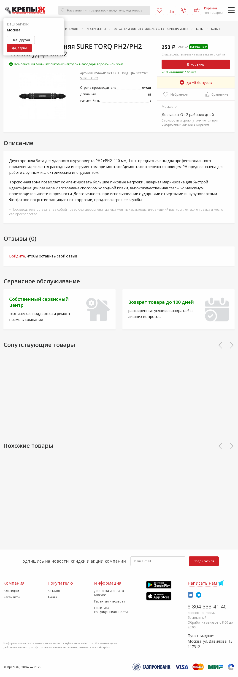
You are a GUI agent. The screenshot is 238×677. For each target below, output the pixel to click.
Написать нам (202, 583)
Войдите (17, 256)
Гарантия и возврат (109, 601)
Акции (52, 597)
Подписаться (204, 561)
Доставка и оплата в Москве (110, 593)
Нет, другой (21, 40)
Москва (168, 106)
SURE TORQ (89, 78)
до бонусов (196, 82)
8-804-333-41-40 (207, 606)
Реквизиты (11, 597)
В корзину (196, 64)
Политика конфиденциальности (111, 609)
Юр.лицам (11, 591)
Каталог (54, 591)
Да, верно (19, 48)
